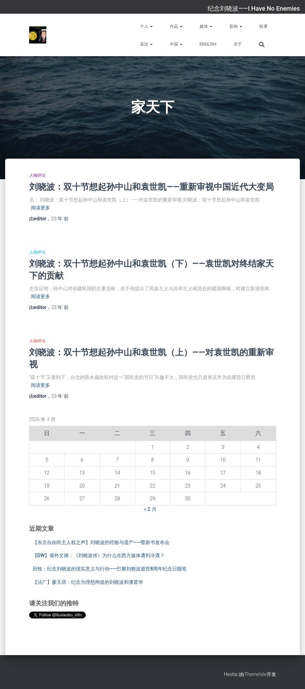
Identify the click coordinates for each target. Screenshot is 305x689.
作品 (176, 26)
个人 (146, 26)
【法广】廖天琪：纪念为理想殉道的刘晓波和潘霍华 (88, 582)
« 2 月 (150, 509)
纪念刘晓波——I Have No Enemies (254, 8)
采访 (146, 44)
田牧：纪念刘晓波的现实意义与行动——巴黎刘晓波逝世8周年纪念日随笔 (110, 568)
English (208, 44)
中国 (176, 44)
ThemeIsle (255, 674)
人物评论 (37, 175)
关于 (238, 44)
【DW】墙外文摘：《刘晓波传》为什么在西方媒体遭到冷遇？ (99, 555)
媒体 (206, 26)
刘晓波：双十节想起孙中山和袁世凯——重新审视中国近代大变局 (151, 186)
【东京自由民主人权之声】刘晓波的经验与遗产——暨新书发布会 (101, 542)
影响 (236, 26)
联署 (263, 26)
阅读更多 (40, 207)
